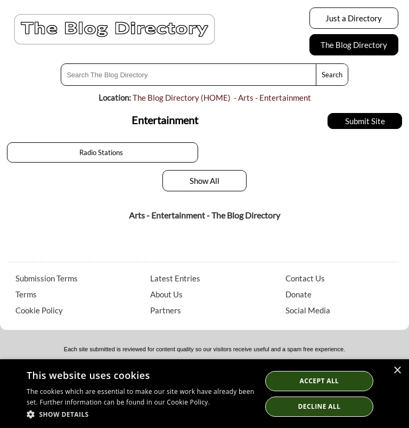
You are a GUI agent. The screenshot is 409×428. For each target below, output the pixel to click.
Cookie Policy (39, 310)
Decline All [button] (319, 406)
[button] (141, 414)
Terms (26, 294)
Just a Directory (353, 18)
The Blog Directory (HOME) (182, 97)
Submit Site (365, 121)
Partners (165, 310)
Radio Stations (102, 152)
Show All (204, 180)
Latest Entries (175, 278)
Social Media (307, 310)
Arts (245, 97)
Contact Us (305, 278)
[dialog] (204, 393)
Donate (298, 294)
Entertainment (285, 97)
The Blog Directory (354, 45)
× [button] (397, 371)
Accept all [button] (319, 380)
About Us (166, 294)
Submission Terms (46, 278)
